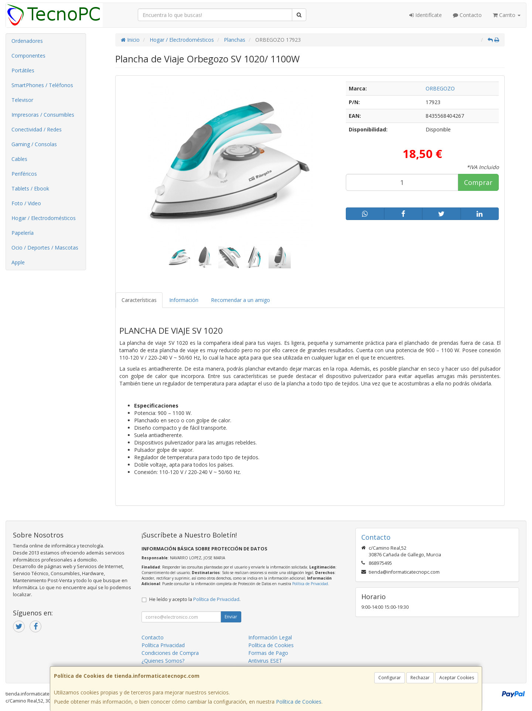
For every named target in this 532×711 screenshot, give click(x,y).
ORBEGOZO (440, 88)
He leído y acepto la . (195, 599)
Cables (19, 158)
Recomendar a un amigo (240, 299)
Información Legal (270, 637)
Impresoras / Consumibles (42, 114)
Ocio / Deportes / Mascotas (44, 247)
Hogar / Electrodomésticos (43, 217)
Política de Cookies (298, 701)
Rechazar (420, 677)
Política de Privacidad (310, 583)
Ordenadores (27, 40)
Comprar (478, 182)
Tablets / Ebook (30, 188)
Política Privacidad (163, 645)
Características (139, 299)
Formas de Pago (268, 652)
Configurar (389, 677)
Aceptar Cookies (456, 677)
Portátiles (22, 70)
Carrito (507, 14)
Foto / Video (26, 203)
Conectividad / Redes (36, 129)
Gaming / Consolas (34, 144)
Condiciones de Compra (170, 652)
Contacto (467, 14)
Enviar (231, 617)
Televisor (22, 99)
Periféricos (24, 173)
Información (183, 299)
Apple (18, 262)
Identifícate (425, 14)
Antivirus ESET (265, 660)
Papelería (22, 232)
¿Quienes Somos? (162, 660)
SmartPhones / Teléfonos (42, 85)
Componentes (28, 55)
